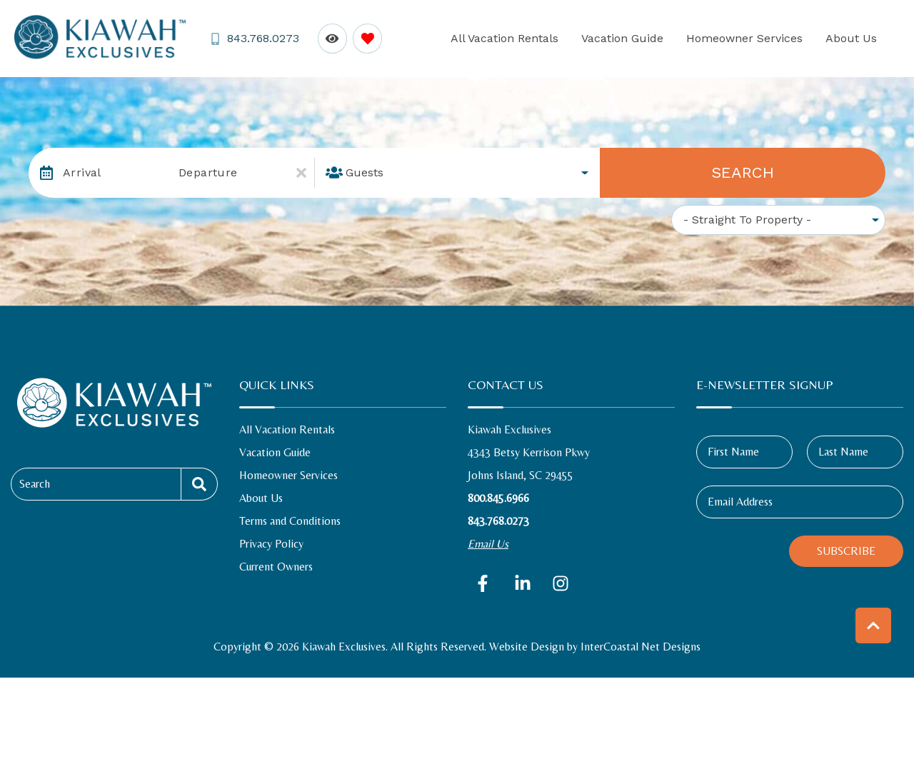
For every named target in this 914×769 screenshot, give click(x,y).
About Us (857, 38)
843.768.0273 (498, 521)
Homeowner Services (761, 38)
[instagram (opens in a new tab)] (560, 583)
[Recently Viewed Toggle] (330, 38)
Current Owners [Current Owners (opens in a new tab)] (276, 566)
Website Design (526, 646)
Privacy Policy (271, 544)
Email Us (488, 544)
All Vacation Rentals (544, 38)
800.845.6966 (498, 498)
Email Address (740, 501)
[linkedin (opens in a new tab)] (523, 583)
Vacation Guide (651, 38)
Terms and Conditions (290, 521)
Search (742, 172)
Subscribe (846, 551)
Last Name (843, 451)
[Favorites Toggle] (365, 38)
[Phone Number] (253, 39)
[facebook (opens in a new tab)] (485, 583)
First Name (733, 451)
